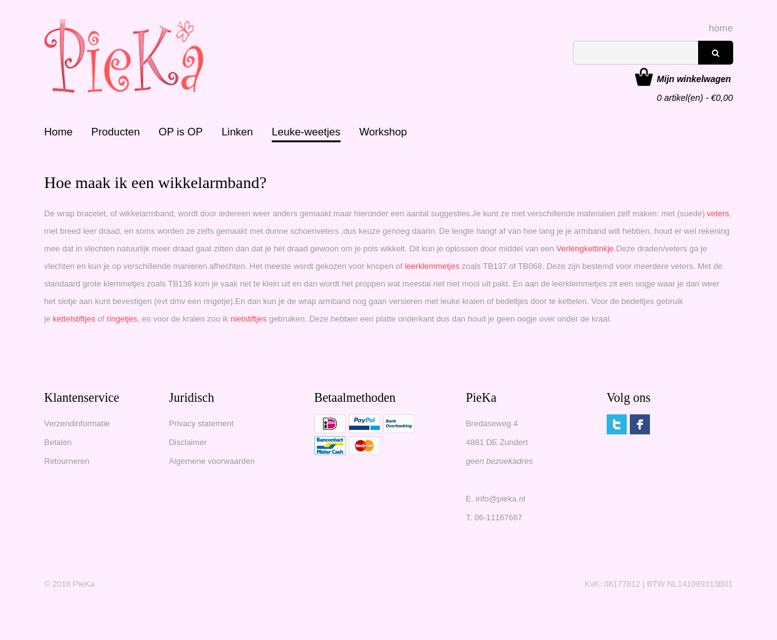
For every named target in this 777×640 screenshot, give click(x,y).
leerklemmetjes (432, 266)
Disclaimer (188, 442)
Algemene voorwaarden (212, 461)
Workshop (383, 132)
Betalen (58, 442)
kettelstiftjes (74, 318)
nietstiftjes (249, 318)
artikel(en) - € (695, 80)
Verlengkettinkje (585, 248)
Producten (115, 132)
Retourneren (67, 461)
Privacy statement (201, 423)
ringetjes (121, 318)
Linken (237, 132)
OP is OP (180, 132)
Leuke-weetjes (306, 132)
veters (718, 213)
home (721, 28)
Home (58, 132)
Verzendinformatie (77, 423)
